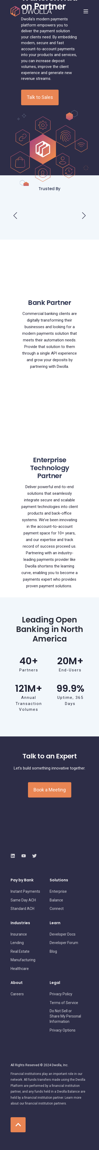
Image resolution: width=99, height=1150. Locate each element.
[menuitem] (25, 891)
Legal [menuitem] (55, 983)
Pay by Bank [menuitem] (22, 880)
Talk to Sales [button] (40, 97)
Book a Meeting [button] (50, 789)
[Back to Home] (31, 11)
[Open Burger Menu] (86, 11)
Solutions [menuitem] (59, 880)
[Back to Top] (18, 1124)
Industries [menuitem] (20, 923)
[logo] (41, 844)
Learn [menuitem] (55, 923)
